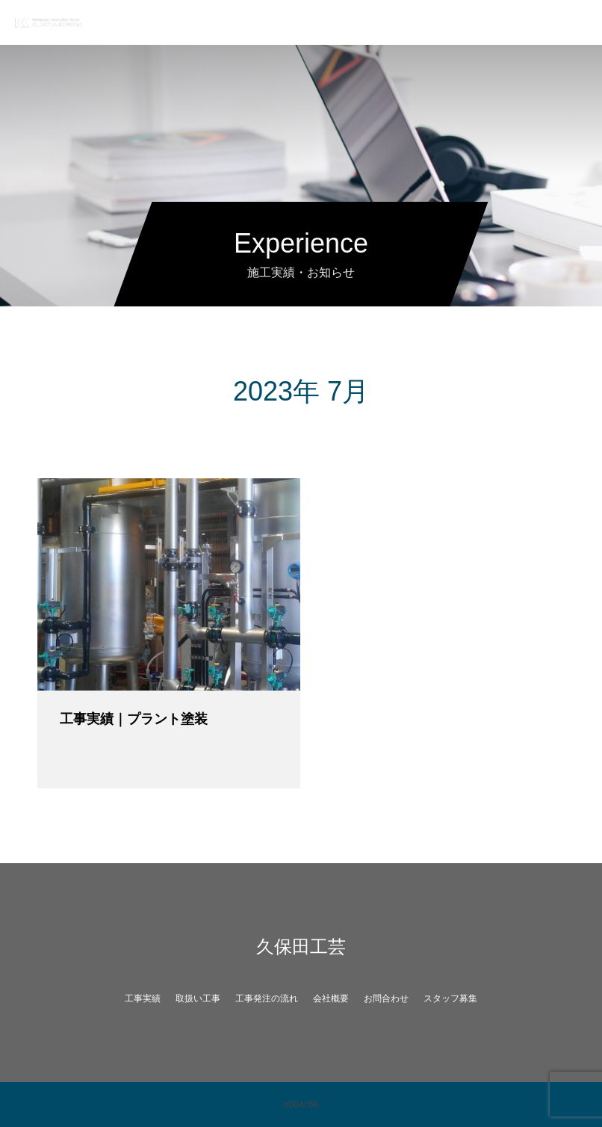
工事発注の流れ (266, 998)
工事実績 (143, 998)
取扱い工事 (198, 998)
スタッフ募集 (450, 998)
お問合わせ (386, 998)
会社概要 (331, 998)
